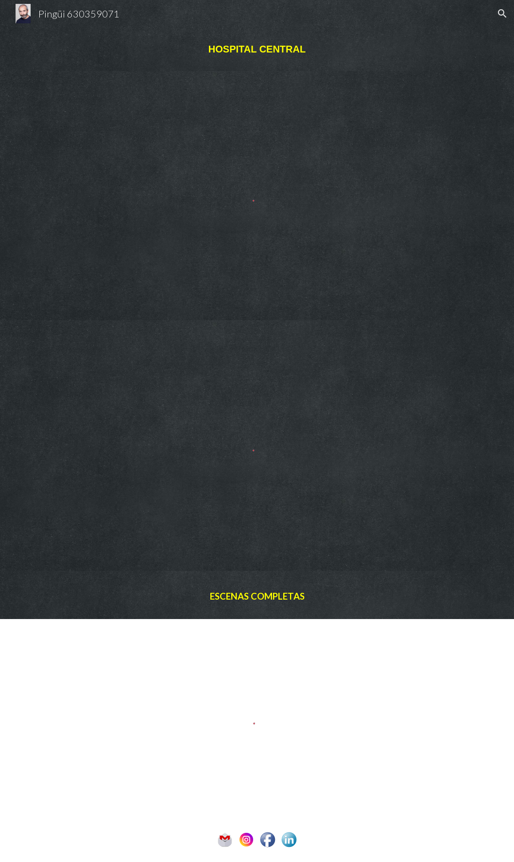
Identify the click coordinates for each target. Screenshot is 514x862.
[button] (502, 13)
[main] (257, 49)
